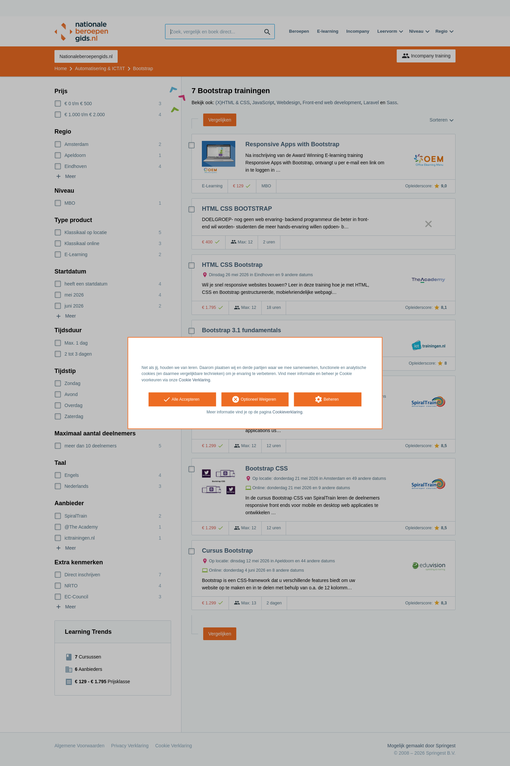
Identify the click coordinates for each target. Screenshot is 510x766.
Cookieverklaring (287, 412)
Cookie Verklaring (194, 380)
